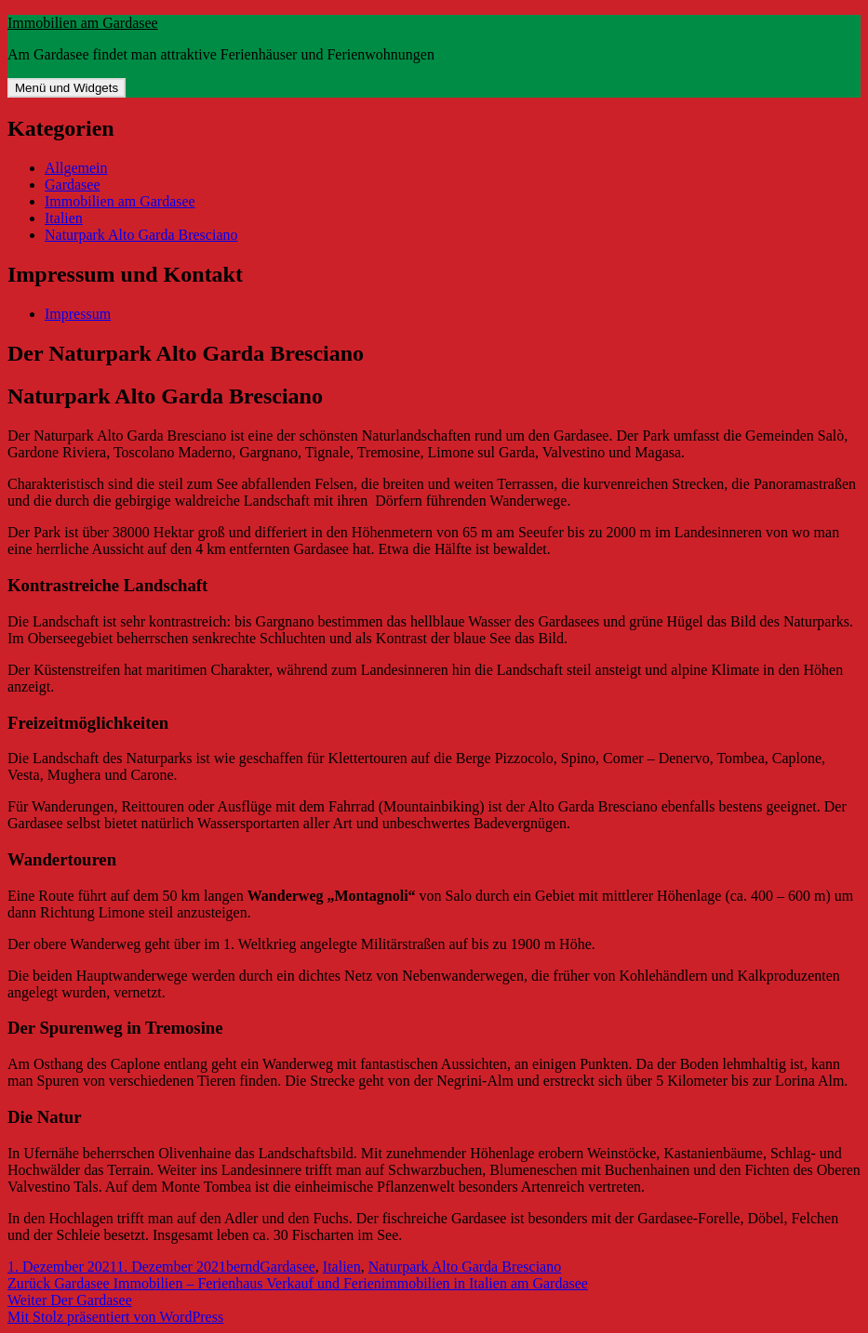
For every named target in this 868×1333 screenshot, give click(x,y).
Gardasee (72, 184)
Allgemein (76, 168)
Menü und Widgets (66, 88)
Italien (64, 218)
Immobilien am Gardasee (82, 23)
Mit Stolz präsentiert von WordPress (115, 1317)
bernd (243, 1266)
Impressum (78, 314)
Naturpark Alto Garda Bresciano (141, 235)
